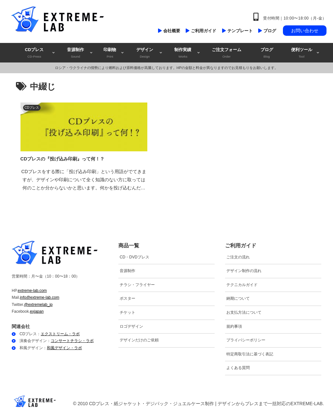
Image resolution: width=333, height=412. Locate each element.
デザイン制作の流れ (243, 270)
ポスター (127, 297)
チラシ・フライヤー (137, 284)
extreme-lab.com (32, 289)
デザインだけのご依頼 (139, 339)
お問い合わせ (304, 30)
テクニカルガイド (242, 284)
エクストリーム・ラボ (60, 332)
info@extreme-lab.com (39, 296)
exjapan (37, 310)
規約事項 (234, 325)
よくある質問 (238, 366)
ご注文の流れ (238, 256)
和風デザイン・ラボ (64, 347)
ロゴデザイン (131, 325)
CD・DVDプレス (134, 256)
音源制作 (127, 270)
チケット (127, 311)
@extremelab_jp (38, 303)
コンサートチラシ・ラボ (72, 339)
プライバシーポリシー (245, 339)
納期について (238, 297)
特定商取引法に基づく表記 (249, 353)
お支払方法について (243, 311)
